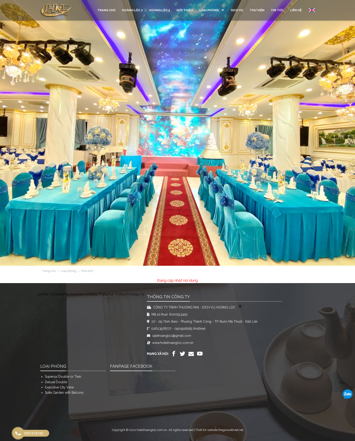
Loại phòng (212, 10)
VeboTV (124, 294)
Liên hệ (296, 10)
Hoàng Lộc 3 (159, 10)
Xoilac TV (137, 294)
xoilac (71, 294)
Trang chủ (106, 10)
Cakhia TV (95, 294)
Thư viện (257, 10)
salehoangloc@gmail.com (171, 335)
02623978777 (161, 328)
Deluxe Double (56, 382)
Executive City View (59, 387)
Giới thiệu (184, 10)
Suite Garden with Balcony (64, 392)
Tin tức (277, 10)
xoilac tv (82, 294)
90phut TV (111, 294)
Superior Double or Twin (63, 376)
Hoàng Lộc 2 (132, 10)
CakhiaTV (60, 294)
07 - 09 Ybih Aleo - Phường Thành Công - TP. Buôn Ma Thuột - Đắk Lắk (204, 321)
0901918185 (183, 328)
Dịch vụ (237, 10)
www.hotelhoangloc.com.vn (172, 343)
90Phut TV (46, 294)
